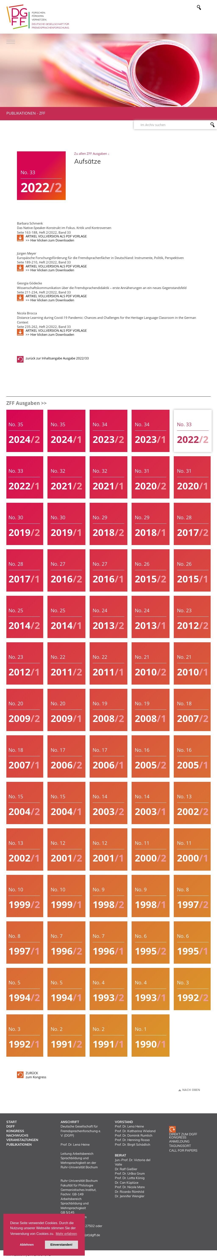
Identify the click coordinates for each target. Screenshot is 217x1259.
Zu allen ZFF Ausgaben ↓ (92, 153)
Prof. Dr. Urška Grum (130, 1173)
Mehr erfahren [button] (66, 1234)
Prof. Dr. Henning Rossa (132, 1140)
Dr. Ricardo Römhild (129, 1192)
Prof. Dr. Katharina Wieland (135, 1131)
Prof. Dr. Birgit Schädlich (132, 1145)
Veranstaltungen (22, 1140)
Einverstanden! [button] (61, 1244)
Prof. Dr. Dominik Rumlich (133, 1135)
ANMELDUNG (179, 1141)
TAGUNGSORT (180, 1146)
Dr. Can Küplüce (126, 1183)
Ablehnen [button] (27, 1244)
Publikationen (21, 113)
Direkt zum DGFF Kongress (183, 1136)
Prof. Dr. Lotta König (130, 1178)
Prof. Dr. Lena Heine (129, 1126)
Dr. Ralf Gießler (126, 1169)
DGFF (10, 1126)
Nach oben (191, 1090)
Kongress (15, 1131)
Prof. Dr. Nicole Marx (130, 1187)
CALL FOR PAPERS (183, 1150)
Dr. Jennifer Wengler (129, 1196)
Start (11, 1122)
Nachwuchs (17, 1135)
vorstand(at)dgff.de (86, 1235)
